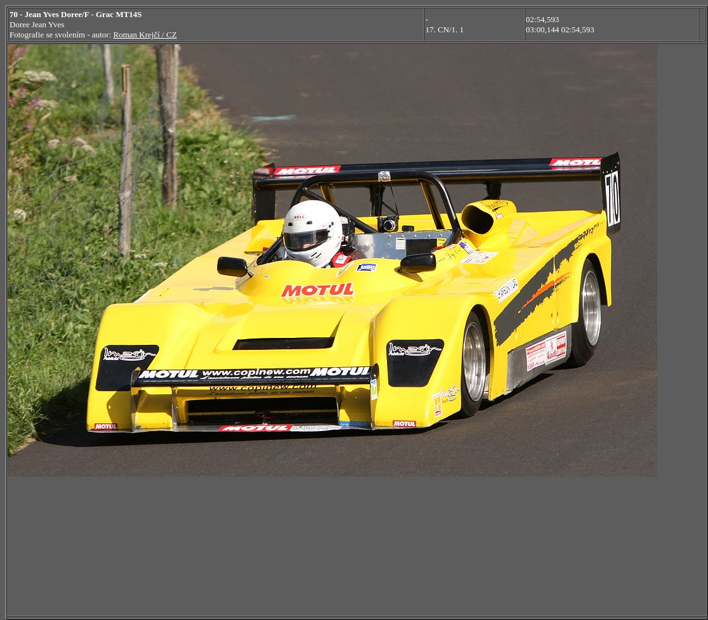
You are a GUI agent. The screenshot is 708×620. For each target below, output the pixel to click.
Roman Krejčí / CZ (145, 34)
